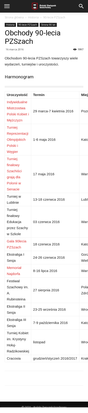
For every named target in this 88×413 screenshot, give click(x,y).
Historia (33, 17)
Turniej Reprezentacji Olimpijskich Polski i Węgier (17, 139)
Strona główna (14, 17)
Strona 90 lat (48, 24)
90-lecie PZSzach (54, 17)
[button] (81, 6)
